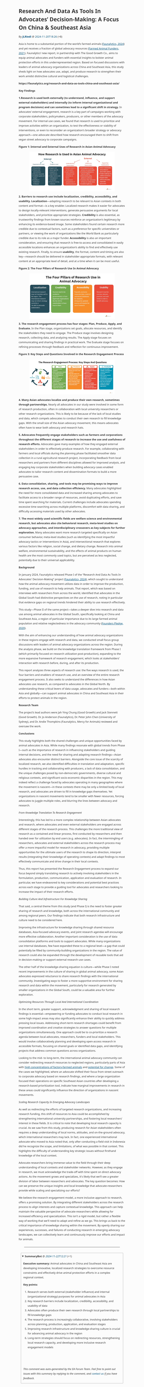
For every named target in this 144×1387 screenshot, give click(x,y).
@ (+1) (48, 1256)
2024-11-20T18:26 (46, 36)
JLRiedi (26, 36)
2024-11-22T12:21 (56, 1256)
